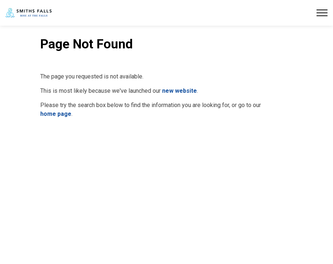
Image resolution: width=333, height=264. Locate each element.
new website (179, 90)
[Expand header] (322, 13)
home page (55, 113)
